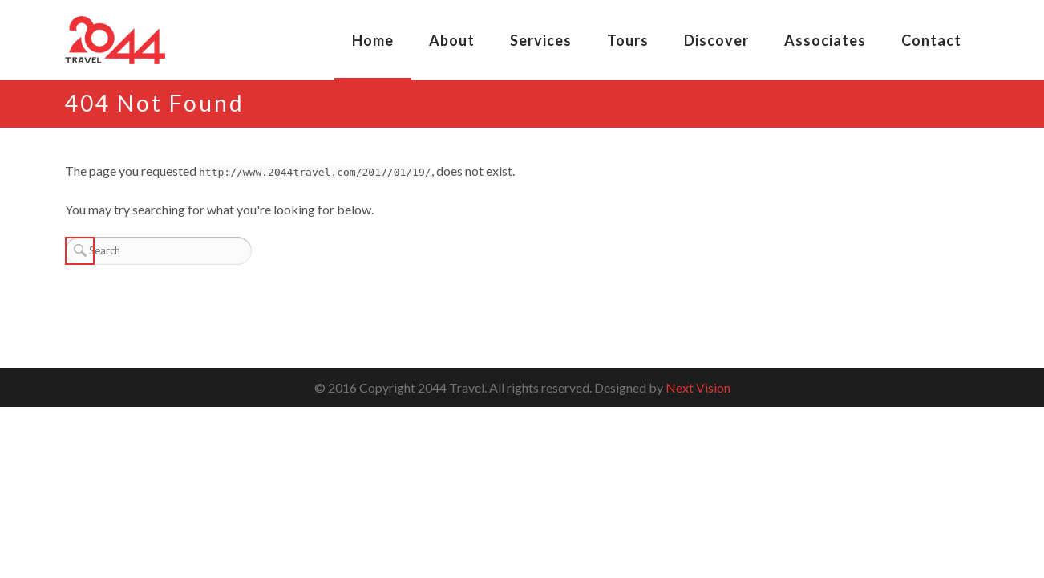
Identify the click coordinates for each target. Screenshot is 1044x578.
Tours (628, 40)
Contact (931, 40)
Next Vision (698, 387)
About (452, 40)
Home (373, 40)
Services (541, 40)
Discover (716, 40)
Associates (825, 40)
